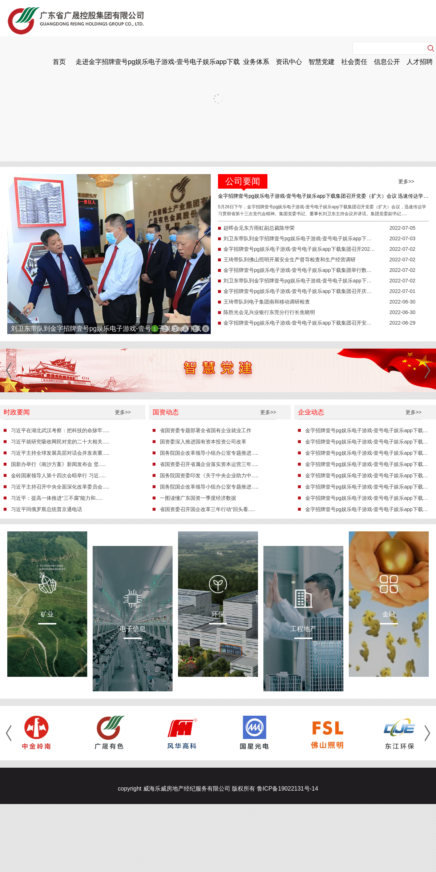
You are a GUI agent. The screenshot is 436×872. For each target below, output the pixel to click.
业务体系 (256, 61)
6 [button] (205, 329)
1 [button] (154, 329)
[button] (8, 370)
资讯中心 (289, 61)
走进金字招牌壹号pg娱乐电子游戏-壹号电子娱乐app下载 (158, 61)
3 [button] (175, 329)
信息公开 (387, 61)
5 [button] (195, 329)
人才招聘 (420, 61)
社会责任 (354, 61)
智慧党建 (321, 61)
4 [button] (185, 329)
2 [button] (165, 329)
